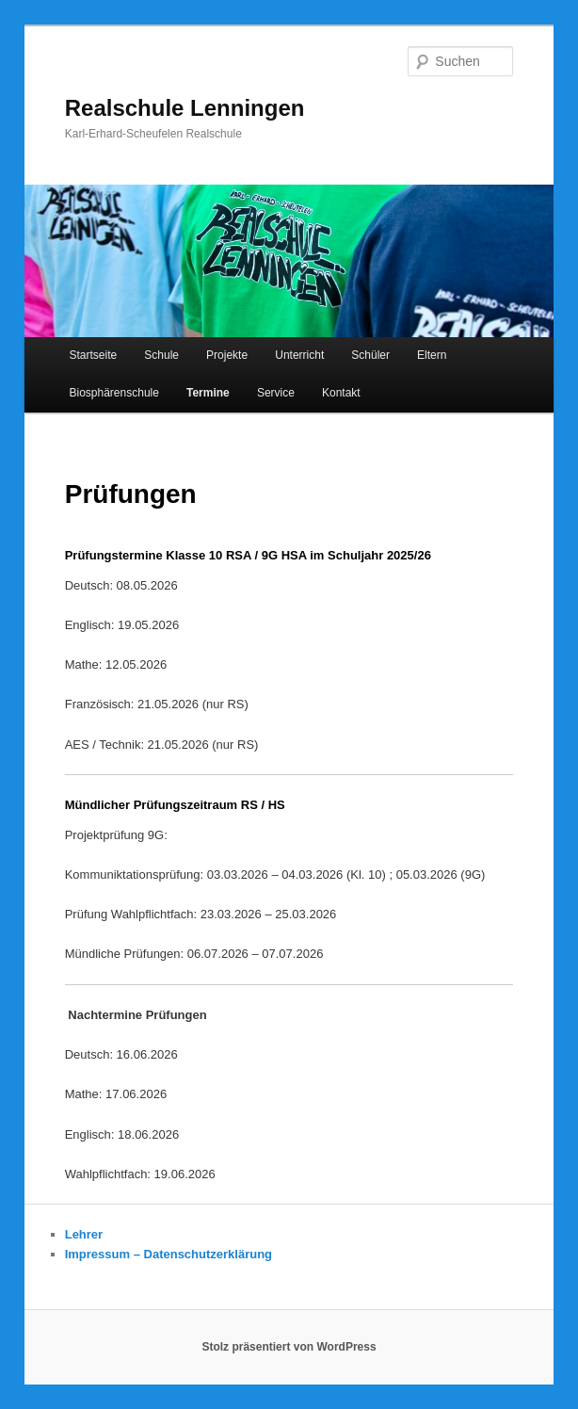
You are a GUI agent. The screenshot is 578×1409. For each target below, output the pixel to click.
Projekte (227, 355)
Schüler (370, 355)
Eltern (431, 355)
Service (276, 392)
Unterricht (299, 355)
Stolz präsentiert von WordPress (288, 1346)
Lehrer (84, 1234)
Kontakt (341, 392)
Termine (208, 392)
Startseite (94, 355)
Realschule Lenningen (185, 108)
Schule (161, 355)
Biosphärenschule (114, 392)
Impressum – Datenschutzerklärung (168, 1254)
